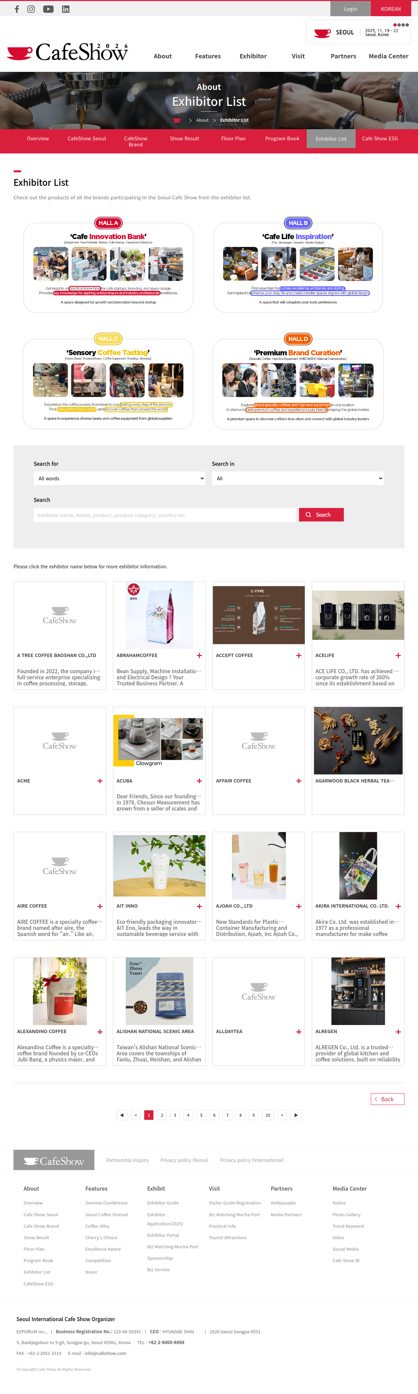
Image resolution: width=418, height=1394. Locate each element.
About (163, 55)
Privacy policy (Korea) (184, 1160)
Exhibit (156, 1188)
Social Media (346, 1249)
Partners (343, 55)
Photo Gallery (347, 1214)
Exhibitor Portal (163, 1235)
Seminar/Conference (106, 1202)
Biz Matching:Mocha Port (172, 1246)
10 (268, 1115)
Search (323, 514)
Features (208, 55)
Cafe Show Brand (41, 1226)
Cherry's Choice (101, 1237)
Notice (339, 1202)
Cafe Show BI (346, 1260)
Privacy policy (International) (252, 1160)
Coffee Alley (97, 1226)
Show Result (184, 138)
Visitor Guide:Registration (235, 1202)
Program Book (282, 138)
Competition (98, 1260)
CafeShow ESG (38, 1283)
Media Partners (286, 1214)
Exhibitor (253, 55)
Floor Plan (233, 138)
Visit (298, 55)
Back (387, 1099)
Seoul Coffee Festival (106, 1214)
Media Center (389, 55)
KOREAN (391, 8)
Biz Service (158, 1269)
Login (350, 8)
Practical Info (222, 1226)
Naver (91, 1272)
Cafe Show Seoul (41, 1214)
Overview (38, 138)
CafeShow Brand (136, 141)
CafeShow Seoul (87, 138)
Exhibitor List (331, 138)
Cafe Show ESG (380, 138)
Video (338, 1237)
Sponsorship (160, 1258)
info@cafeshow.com (105, 1353)
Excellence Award (103, 1249)
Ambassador (283, 1202)
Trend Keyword (348, 1226)
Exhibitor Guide (163, 1202)
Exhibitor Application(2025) (165, 1219)
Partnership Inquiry (127, 1160)
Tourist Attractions (227, 1237)
